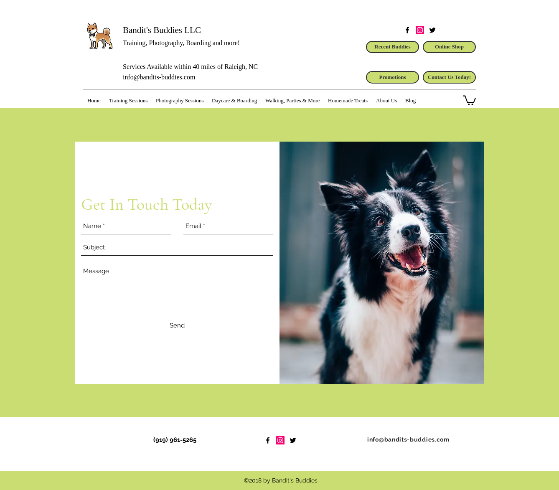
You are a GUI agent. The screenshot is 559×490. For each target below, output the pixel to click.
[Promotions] (392, 77)
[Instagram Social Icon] (420, 30)
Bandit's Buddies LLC (162, 30)
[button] (469, 99)
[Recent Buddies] (392, 47)
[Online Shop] (449, 47)
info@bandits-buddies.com (159, 77)
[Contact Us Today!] (449, 77)
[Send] (177, 325)
